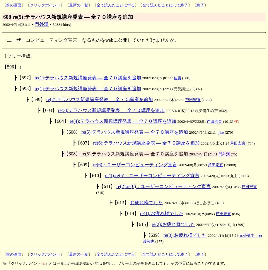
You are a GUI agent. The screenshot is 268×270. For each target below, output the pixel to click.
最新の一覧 (78, 5)
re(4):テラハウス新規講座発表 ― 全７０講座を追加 (123, 121)
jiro (221, 132)
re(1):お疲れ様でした (161, 213)
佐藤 (177, 78)
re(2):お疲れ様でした (173, 224)
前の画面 (13, 5)
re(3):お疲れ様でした (185, 235)
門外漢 (42, 24)
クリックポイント (45, 5)
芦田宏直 (193, 100)
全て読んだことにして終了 (165, 5)
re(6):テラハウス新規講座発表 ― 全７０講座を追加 (146, 142)
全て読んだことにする (116, 5)
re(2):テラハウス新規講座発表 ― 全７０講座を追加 (99, 99)
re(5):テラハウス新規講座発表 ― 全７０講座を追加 (134, 132)
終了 (200, 5)
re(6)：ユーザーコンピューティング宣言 (135, 164)
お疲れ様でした (146, 202)
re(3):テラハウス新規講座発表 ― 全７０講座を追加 (111, 110)
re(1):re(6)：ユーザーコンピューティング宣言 (152, 175)
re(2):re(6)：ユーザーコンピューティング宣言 (163, 186)
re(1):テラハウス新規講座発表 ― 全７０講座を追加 (88, 77)
